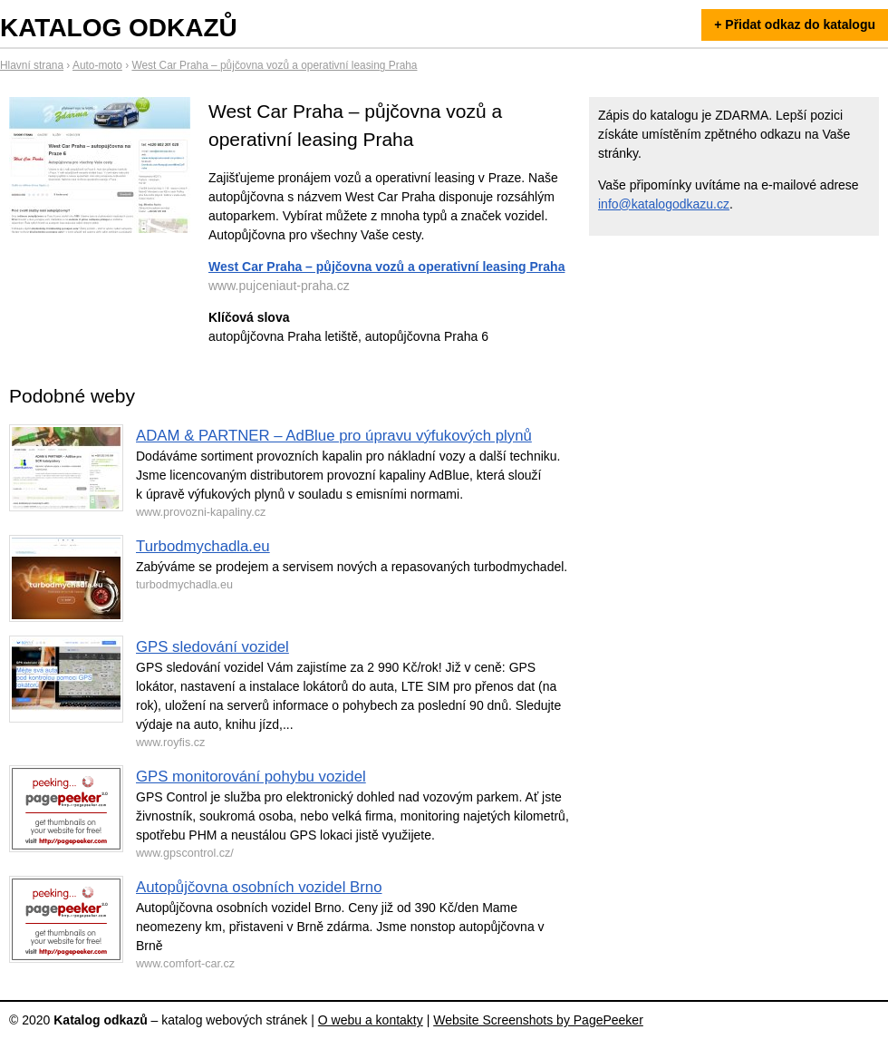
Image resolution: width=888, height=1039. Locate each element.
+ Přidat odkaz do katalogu (794, 24)
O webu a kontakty (370, 1020)
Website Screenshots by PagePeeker (538, 1020)
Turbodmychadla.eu (203, 546)
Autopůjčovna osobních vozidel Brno (258, 887)
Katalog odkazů (118, 28)
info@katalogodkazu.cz (663, 204)
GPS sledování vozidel (212, 646)
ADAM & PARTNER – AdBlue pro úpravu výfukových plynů (334, 435)
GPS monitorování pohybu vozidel (251, 776)
